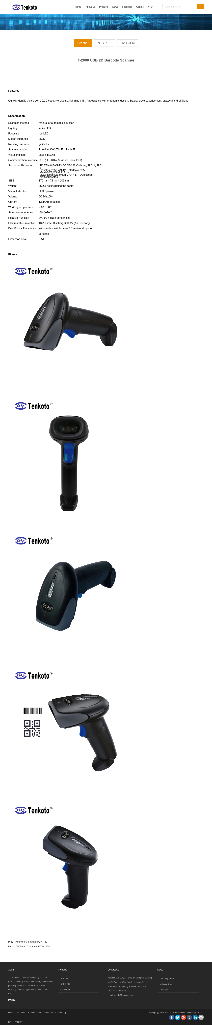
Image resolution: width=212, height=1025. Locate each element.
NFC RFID (105, 43)
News (115, 6)
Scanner (82, 43)
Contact (140, 6)
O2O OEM (128, 43)
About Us (90, 6)
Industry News (166, 984)
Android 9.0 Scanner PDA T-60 (31, 941)
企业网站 (18, 1022)
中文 (150, 6)
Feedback (127, 6)
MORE (11, 999)
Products (103, 6)
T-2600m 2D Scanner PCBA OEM (33, 946)
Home (78, 6)
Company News (167, 978)
